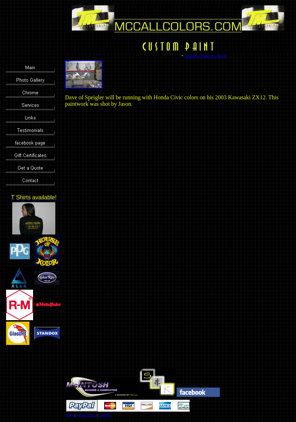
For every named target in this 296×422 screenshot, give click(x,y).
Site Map (105, 415)
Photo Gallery (86, 415)
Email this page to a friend (205, 56)
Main (70, 415)
